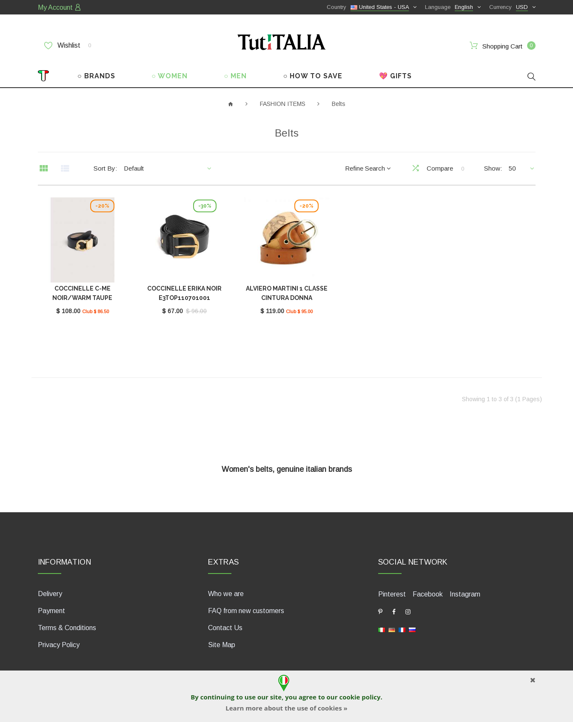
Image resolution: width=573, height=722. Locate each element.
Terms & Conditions (67, 627)
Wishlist (67, 45)
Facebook (428, 594)
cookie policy (359, 697)
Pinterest (392, 594)
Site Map (221, 644)
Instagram (465, 594)
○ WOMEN (169, 76)
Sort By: (105, 168)
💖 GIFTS (395, 76)
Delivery (50, 593)
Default (134, 168)
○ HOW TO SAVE (313, 76)
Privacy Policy (59, 644)
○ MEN (235, 76)
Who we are (226, 593)
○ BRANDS (96, 76)
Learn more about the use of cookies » (286, 708)
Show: (493, 168)
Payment (51, 610)
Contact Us (225, 627)
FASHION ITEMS (282, 103)
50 (512, 168)
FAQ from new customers (246, 610)
